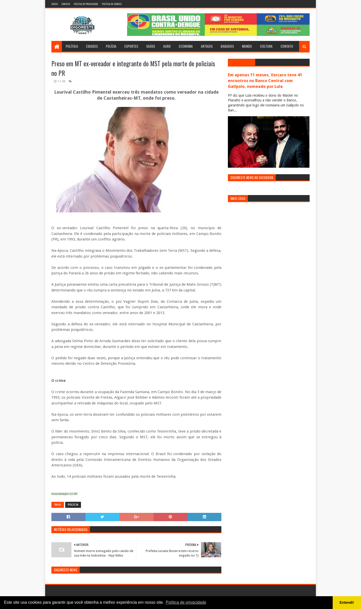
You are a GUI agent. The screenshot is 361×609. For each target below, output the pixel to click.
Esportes (131, 46)
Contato (65, 4)
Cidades (92, 46)
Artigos (207, 46)
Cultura (266, 46)
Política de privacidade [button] (186, 602)
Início (54, 4)
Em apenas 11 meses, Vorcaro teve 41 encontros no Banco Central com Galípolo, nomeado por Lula (265, 81)
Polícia (111, 46)
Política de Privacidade (86, 4)
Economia (186, 46)
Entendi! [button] (347, 602)
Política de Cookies (112, 4)
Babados (227, 46)
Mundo (247, 46)
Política (72, 46)
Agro (167, 46)
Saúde (150, 46)
